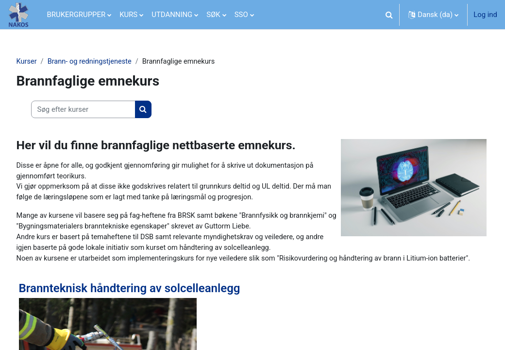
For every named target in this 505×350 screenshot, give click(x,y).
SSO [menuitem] (241, 14)
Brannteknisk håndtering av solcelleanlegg (147, 312)
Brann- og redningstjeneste (109, 61)
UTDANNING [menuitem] (172, 14)
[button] (389, 14)
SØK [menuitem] (213, 14)
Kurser (44, 61)
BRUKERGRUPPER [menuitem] (76, 14)
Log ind (485, 14)
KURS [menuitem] (128, 14)
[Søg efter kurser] (101, 109)
